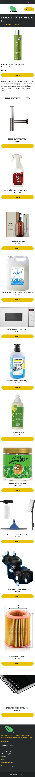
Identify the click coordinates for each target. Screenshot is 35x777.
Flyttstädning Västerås (8, 754)
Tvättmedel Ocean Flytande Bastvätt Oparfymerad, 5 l (17, 293)
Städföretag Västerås (7, 745)
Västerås (4, 2)
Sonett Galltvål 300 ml (17, 432)
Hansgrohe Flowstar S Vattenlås (17, 139)
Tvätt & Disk (11, 64)
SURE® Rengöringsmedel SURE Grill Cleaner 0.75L (17, 190)
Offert (3, 759)
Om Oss (4, 756)
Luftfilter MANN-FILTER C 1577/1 (17, 657)
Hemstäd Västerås (7, 748)
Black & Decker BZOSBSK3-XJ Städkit (17, 534)
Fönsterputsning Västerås (9, 751)
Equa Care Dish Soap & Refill (18, 241)
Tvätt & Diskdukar (19, 64)
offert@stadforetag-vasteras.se (27, 2)
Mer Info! (17, 75)
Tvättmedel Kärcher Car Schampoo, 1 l (17, 381)
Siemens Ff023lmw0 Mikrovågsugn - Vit (17, 329)
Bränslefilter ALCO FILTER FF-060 (17, 589)
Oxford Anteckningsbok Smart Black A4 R (17, 708)
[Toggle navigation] (3, 9)
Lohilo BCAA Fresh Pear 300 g (17, 483)
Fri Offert (29, 9)
